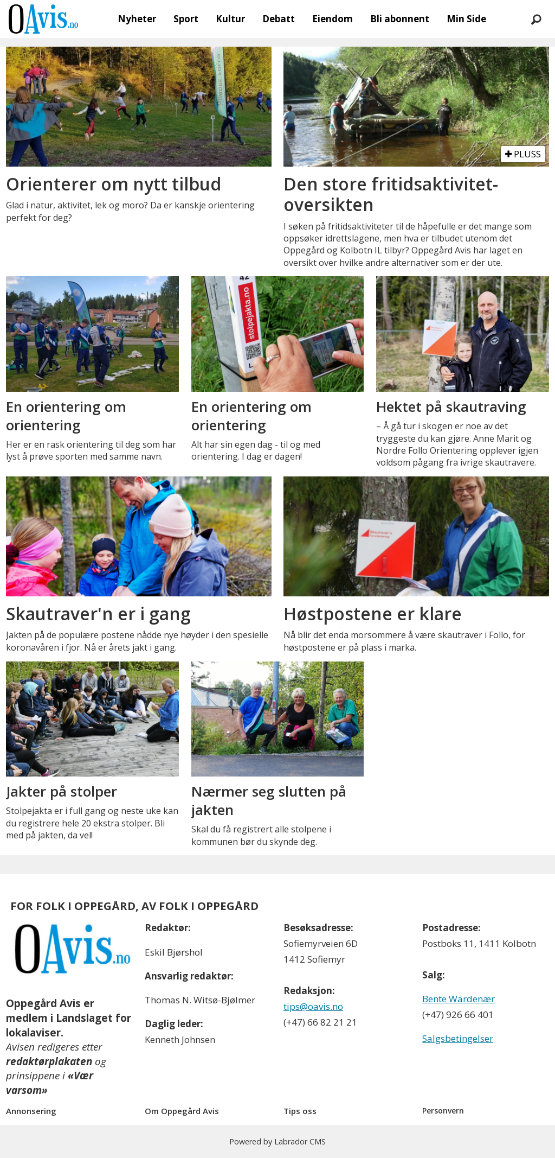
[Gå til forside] (43, 19)
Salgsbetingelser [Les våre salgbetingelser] (457, 1038)
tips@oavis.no (313, 1006)
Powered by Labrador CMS (277, 1141)
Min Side (466, 18)
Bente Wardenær (458, 998)
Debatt (278, 18)
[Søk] (536, 19)
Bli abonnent (399, 18)
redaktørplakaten (49, 1061)
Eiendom (332, 18)
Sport (185, 18)
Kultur (230, 18)
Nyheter (137, 18)
